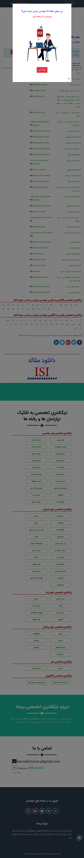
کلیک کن (42, 52)
